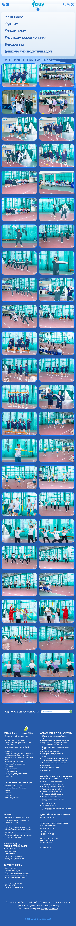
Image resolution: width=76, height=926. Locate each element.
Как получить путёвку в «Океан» (17, 817)
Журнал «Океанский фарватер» (16, 788)
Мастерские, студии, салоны (52, 754)
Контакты (8, 751)
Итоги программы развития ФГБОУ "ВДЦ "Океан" (18, 743)
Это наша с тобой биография (52, 794)
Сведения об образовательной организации (16, 737)
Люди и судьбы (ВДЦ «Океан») (53, 786)
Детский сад (46, 770)
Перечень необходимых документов (18, 835)
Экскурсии (8, 776)
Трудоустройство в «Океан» (15, 740)
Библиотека (46, 765)
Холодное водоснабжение (14, 859)
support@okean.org (49, 909)
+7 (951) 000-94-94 (47, 817)
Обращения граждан (12, 871)
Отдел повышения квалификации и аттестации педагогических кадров (55, 759)
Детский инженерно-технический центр (56, 740)
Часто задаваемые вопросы (15, 877)
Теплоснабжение (11, 851)
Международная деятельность (16, 774)
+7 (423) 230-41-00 (3, 4)
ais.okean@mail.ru (46, 847)
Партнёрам (9, 766)
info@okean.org (7, 4)
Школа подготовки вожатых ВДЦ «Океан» (17, 748)
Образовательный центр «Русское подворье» (54, 737)
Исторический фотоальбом (52, 789)
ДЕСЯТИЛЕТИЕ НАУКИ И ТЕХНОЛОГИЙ (14, 884)
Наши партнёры (11, 771)
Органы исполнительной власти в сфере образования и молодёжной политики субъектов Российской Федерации (18, 830)
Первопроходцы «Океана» (51, 791)
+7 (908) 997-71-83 (47, 834)
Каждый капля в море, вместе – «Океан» (53, 800)
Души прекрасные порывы (51, 796)
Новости (8, 793)
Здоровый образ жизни (50, 751)
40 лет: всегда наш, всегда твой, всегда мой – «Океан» (56, 809)
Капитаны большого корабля (52, 784)
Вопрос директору (11, 868)
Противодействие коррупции (15, 764)
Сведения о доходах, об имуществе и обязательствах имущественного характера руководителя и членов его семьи (19, 756)
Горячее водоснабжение (14, 856)
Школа (44, 756)
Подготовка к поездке (13, 837)
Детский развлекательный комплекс (55, 763)
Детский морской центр (50, 768)
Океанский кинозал (49, 805)
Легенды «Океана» (49, 803)
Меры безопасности (12, 825)
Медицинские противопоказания (17, 820)
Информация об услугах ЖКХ (16, 761)
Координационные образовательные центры (55, 748)
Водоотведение (10, 854)
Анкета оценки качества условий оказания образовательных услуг (17, 874)
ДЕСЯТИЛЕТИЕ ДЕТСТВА (14, 887)
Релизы (7, 790)
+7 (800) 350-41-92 (47, 828)
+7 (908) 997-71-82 (47, 831)
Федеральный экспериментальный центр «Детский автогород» (54, 743)
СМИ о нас (9, 795)
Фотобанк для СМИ (12, 798)
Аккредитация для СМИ (13, 785)
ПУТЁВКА (16, 16)
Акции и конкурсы (11, 769)
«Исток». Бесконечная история (53, 782)
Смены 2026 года (11, 822)
